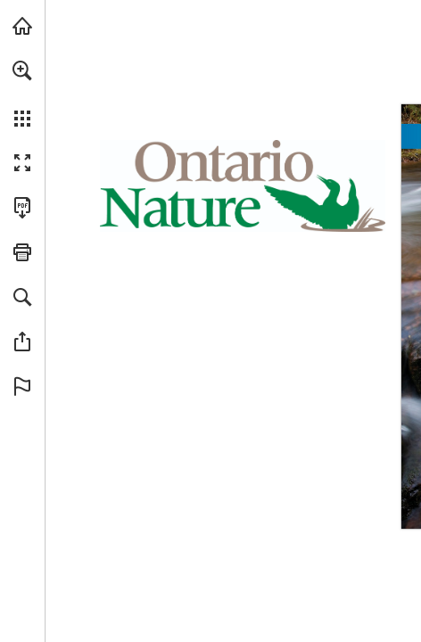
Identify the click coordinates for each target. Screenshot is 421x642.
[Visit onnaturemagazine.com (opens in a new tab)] (22, 26)
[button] (22, 70)
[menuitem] (22, 94)
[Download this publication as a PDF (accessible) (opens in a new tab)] (22, 207)
